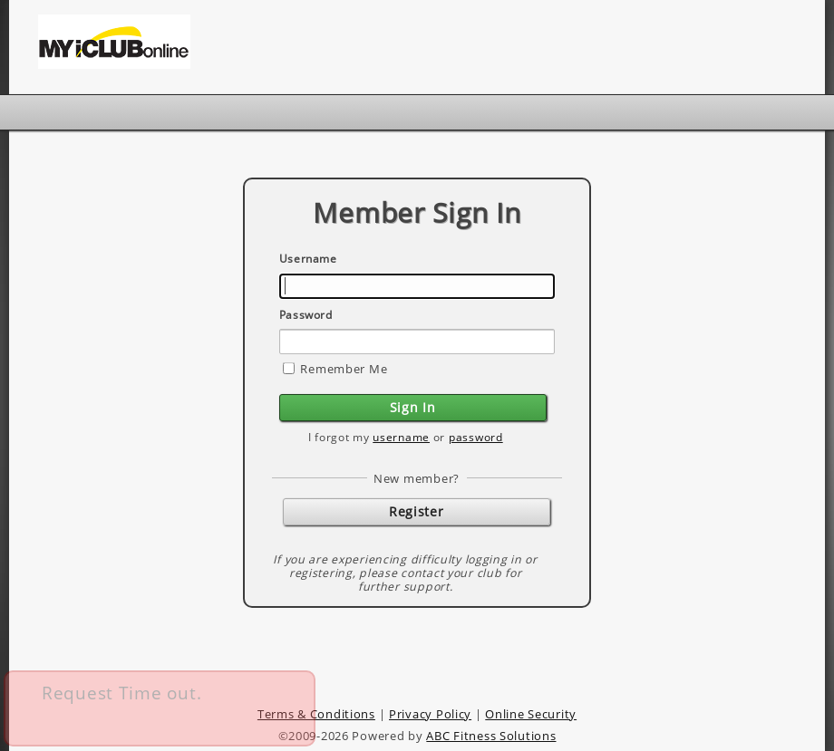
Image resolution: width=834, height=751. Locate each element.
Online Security (531, 714)
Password (306, 315)
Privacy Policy (430, 714)
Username (308, 258)
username (401, 437)
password (476, 437)
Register (416, 511)
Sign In (413, 407)
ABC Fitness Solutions (491, 735)
